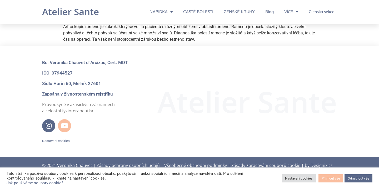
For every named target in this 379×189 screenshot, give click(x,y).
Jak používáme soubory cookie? (35, 183)
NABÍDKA (161, 12)
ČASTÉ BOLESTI (198, 11)
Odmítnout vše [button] (358, 178)
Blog (269, 11)
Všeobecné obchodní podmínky (195, 165)
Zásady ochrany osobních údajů (128, 165)
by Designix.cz (319, 165)
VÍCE (291, 12)
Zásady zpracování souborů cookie (265, 165)
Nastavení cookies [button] (56, 141)
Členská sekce (321, 11)
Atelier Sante (70, 12)
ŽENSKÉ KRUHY (239, 11)
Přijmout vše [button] (331, 178)
